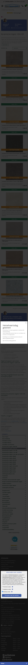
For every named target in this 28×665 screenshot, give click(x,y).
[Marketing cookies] (2, 591)
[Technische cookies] (2, 586)
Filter (2, 663)
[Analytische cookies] (2, 589)
